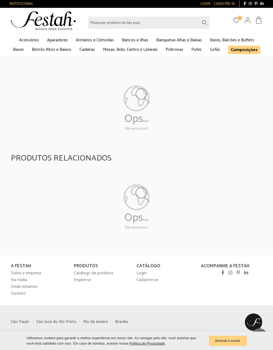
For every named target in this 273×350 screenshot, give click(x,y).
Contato (18, 293)
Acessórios (29, 40)
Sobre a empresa (26, 273)
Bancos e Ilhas (135, 40)
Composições (244, 50)
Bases (18, 49)
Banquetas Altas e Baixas (179, 40)
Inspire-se (82, 280)
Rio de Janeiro (95, 321)
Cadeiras (87, 49)
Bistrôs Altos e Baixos (51, 49)
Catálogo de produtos (94, 273)
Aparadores (57, 40)
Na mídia (19, 280)
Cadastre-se (147, 280)
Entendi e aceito (227, 341)
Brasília (121, 321)
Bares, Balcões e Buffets (232, 40)
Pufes (196, 49)
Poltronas (174, 49)
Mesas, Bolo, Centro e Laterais (130, 49)
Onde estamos (24, 286)
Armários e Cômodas (95, 40)
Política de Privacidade (147, 343)
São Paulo (20, 321)
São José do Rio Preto (56, 321)
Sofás (215, 49)
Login (141, 273)
